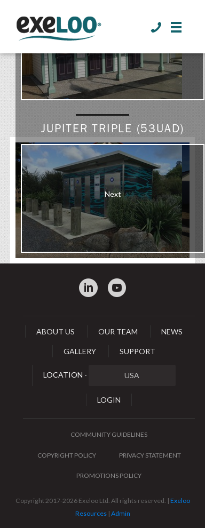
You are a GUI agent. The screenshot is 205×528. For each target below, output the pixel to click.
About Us (55, 331)
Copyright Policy (66, 455)
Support (137, 351)
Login (109, 399)
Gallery (80, 351)
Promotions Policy (108, 475)
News (172, 331)
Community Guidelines (108, 434)
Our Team (118, 331)
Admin (120, 513)
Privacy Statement (150, 455)
